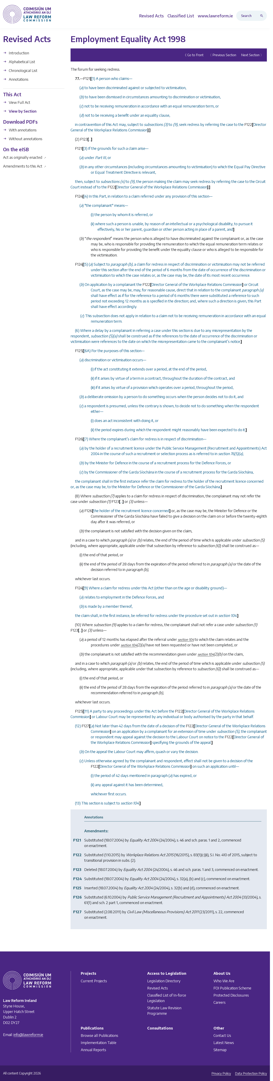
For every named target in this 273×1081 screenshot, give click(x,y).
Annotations (15, 79)
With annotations (20, 129)
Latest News (223, 1042)
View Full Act (16, 102)
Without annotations (22, 138)
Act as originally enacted (24, 157)
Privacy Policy (221, 1073)
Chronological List (20, 70)
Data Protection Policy (251, 1073)
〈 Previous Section (222, 55)
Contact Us (222, 1035)
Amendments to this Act (24, 166)
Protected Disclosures (231, 995)
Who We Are (223, 980)
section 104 (186, 639)
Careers (219, 1002)
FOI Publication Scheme (232, 988)
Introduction (16, 52)
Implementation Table (98, 1042)
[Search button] (262, 16)
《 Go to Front (193, 55)
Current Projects (94, 980)
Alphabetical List (19, 61)
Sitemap (220, 1049)
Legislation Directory (164, 980)
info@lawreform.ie (28, 1034)
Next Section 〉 (252, 55)
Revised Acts (157, 988)
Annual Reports (93, 1049)
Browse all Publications (99, 1035)
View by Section (19, 111)
